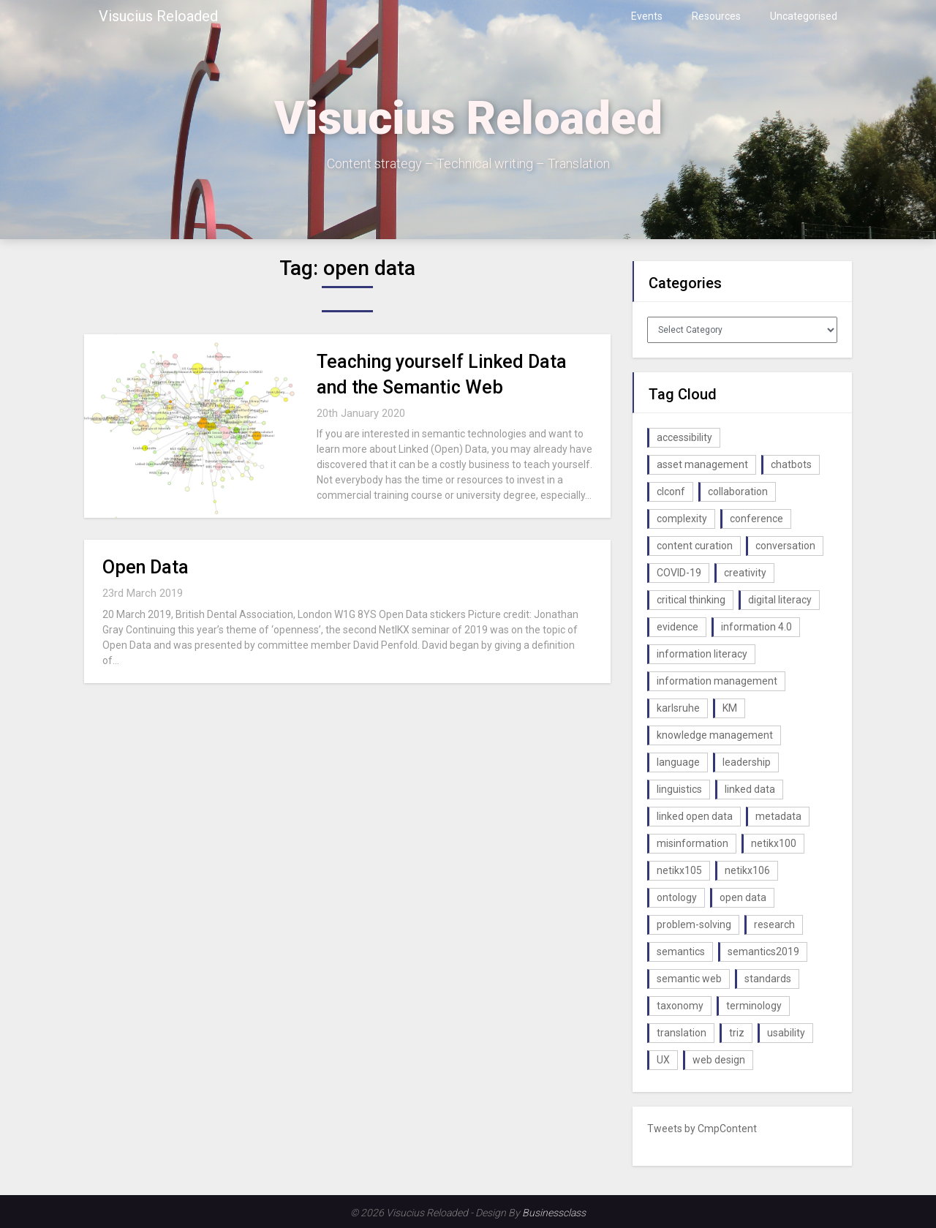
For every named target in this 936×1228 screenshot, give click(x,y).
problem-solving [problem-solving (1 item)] (694, 924)
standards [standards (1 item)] (767, 978)
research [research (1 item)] (774, 924)
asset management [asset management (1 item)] (702, 464)
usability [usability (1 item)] (786, 1033)
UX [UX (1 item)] (663, 1060)
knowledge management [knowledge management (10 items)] (715, 735)
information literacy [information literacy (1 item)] (702, 654)
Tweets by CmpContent (702, 1128)
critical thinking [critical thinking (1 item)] (691, 600)
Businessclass (554, 1212)
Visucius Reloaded (158, 16)
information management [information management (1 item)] (717, 681)
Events (647, 16)
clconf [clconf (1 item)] (671, 491)
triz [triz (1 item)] (736, 1033)
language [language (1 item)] (678, 762)
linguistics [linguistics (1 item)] (679, 789)
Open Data (145, 567)
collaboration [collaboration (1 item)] (738, 491)
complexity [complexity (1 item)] (682, 518)
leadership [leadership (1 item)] (746, 762)
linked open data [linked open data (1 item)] (695, 816)
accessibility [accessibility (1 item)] (684, 437)
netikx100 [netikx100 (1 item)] (773, 843)
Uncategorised (803, 16)
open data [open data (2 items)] (743, 897)
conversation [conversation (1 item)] (785, 545)
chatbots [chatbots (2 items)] (791, 464)
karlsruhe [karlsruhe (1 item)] (678, 708)
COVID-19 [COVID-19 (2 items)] (679, 573)
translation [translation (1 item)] (681, 1033)
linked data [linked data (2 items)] (750, 789)
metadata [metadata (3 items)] (778, 816)
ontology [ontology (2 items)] (677, 897)
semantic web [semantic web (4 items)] (689, 978)
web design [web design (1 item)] (718, 1060)
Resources (716, 16)
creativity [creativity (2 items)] (745, 573)
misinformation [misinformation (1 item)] (692, 843)
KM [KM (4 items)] (729, 708)
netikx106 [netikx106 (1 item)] (747, 870)
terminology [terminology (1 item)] (754, 1006)
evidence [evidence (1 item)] (677, 627)
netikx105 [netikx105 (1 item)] (679, 870)
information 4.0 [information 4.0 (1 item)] (756, 627)
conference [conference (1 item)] (756, 518)
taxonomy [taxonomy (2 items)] (680, 1006)
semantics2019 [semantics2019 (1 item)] (763, 951)
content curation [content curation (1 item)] (695, 545)
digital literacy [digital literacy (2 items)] (780, 600)
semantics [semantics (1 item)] (681, 951)
